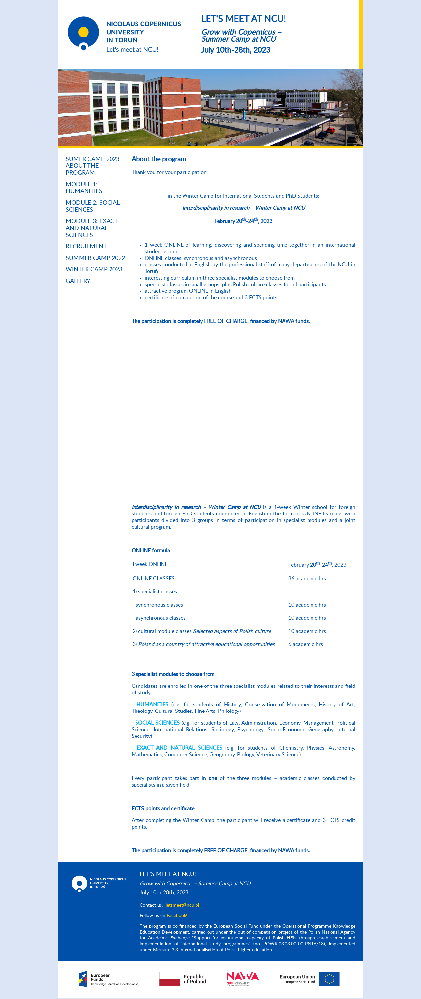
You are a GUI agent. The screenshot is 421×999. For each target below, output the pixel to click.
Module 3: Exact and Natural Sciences (92, 228)
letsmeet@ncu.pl (182, 905)
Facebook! (177, 915)
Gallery (78, 281)
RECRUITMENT (86, 247)
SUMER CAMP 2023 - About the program (94, 166)
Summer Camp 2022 (95, 258)
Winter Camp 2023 (94, 270)
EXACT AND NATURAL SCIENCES (179, 748)
